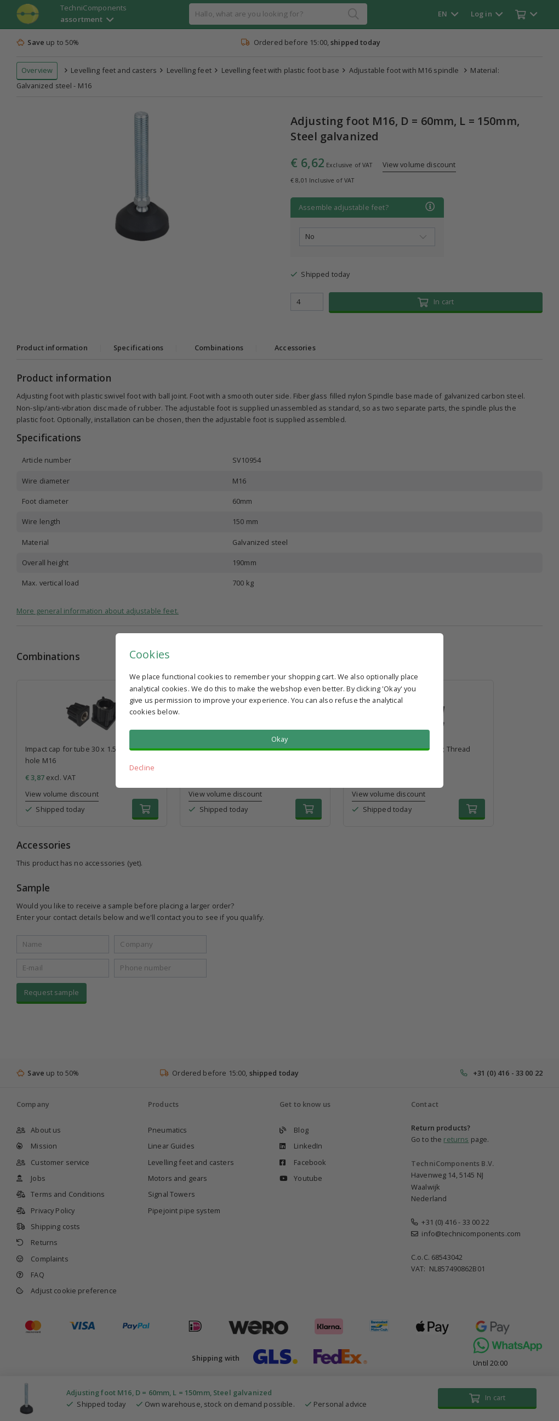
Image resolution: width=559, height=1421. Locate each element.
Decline (142, 767)
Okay (279, 739)
